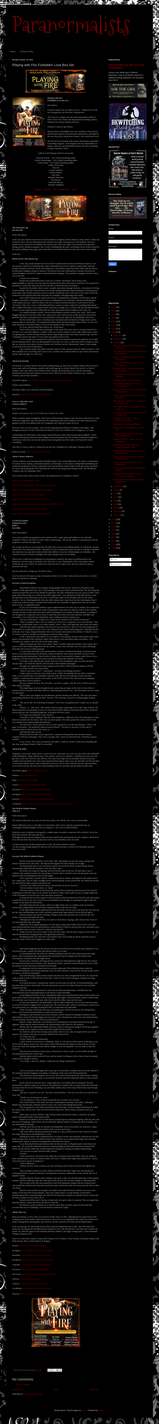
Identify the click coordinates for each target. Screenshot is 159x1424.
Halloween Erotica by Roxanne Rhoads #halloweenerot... (129, 452)
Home (12, 51)
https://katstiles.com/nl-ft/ (38, 770)
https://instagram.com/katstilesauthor (36, 794)
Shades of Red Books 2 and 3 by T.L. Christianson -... (128, 364)
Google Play (64, 189)
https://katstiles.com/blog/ (27, 780)
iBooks (47, 189)
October (117, 342)
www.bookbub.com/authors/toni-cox (36, 1255)
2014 (113, 534)
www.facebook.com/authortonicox (35, 1269)
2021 (113, 325)
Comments (115, 564)
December (118, 335)
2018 (113, 519)
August (117, 490)
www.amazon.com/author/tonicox (34, 1283)
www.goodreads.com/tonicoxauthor (37, 1288)
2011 (113, 544)
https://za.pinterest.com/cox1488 (33, 1294)
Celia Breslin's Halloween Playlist (126, 424)
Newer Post (17, 1390)
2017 (113, 523)
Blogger (101, 1410)
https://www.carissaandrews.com (25, 480)
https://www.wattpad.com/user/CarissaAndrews (31, 513)
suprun (84, 1410)
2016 (113, 527)
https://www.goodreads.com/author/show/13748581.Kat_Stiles (47, 804)
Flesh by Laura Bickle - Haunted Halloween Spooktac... (126, 419)
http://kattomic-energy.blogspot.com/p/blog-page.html (50, 380)
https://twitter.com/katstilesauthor (32, 785)
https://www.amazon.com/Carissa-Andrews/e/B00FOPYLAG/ (37, 504)
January (117, 515)
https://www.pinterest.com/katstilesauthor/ (37, 799)
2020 (113, 329)
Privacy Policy (26, 51)
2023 (113, 318)
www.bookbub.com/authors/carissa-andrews (30, 509)
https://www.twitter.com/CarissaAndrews (28, 494)
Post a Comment (23, 1384)
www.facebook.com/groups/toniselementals (39, 1274)
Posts (113, 560)
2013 (113, 537)
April (116, 504)
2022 (113, 321)
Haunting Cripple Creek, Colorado (127, 380)
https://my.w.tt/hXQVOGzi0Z (38, 452)
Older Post (94, 1390)
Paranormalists (71, 24)
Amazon (38, 189)
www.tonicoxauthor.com (30, 1279)
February (117, 511)
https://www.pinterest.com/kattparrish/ (36, 394)
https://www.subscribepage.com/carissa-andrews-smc (33, 485)
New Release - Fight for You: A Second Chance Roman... (129, 402)
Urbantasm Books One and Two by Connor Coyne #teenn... (127, 475)
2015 (113, 530)
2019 (113, 332)
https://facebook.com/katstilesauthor (35, 789)
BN (54, 189)
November (118, 339)
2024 (113, 314)
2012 (113, 541)
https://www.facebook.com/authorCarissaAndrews (32, 490)
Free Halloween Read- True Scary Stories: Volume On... (127, 385)
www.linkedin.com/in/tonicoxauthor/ (35, 1264)
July (115, 493)
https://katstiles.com (28, 775)
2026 (113, 307)
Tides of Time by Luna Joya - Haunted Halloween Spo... (128, 458)
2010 (113, 548)
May (116, 501)
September (118, 486)
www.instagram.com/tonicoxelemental (37, 1250)
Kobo (74, 189)
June (116, 497)
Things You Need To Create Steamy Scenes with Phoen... (127, 435)
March (116, 508)
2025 (113, 311)
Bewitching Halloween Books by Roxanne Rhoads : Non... (126, 446)
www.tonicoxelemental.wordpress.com (37, 1260)
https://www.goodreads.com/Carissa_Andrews (31, 499)
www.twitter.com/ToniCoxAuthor (32, 1246)
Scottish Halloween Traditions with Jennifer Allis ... (127, 463)
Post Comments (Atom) (33, 1394)
